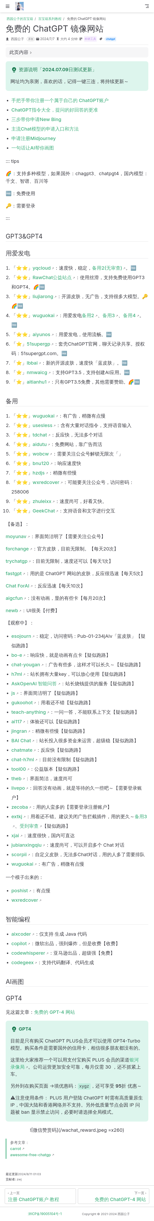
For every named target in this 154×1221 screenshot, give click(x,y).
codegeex (22, 962)
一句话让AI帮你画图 (32, 148)
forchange (17, 549)
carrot (15, 1148)
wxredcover (46, 482)
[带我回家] (21, 6)
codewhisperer (28, 953)
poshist (19, 890)
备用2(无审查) (107, 268)
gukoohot (22, 702)
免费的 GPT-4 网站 (54, 1012)
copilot (19, 943)
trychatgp (16, 561)
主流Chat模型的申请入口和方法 (45, 129)
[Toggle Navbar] (147, 6)
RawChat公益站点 (52, 277)
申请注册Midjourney (33, 138)
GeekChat (44, 511)
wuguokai (44, 315)
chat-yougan (25, 664)
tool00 (18, 769)
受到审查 (29, 826)
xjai (15, 835)
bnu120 (41, 463)
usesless (43, 425)
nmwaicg (37, 372)
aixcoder (21, 934)
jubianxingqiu (26, 845)
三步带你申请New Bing (36, 119)
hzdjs (39, 473)
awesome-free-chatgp (30, 1154)
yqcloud (42, 268)
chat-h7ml (22, 759)
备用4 (129, 315)
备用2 (88, 315)
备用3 (108, 315)
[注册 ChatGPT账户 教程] (40, 1196)
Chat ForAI (17, 586)
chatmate (21, 750)
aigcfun (14, 598)
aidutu (40, 444)
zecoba (19, 807)
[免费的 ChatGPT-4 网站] (113, 1196)
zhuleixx (42, 501)
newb (12, 610)
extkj (16, 816)
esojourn (21, 636)
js (13, 693)
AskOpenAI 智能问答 (34, 683)
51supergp (38, 344)
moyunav (16, 536)
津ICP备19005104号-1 (45, 1214)
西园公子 (17, 39)
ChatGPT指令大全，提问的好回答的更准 (54, 110)
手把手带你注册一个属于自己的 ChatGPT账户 (60, 100)
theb (16, 778)
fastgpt (14, 573)
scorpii (19, 854)
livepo (18, 788)
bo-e (16, 655)
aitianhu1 (37, 382)
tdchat (40, 435)
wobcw (41, 454)
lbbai (32, 363)
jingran (19, 731)
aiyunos (41, 334)
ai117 (16, 721)
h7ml (16, 674)
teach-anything (28, 712)
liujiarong (43, 296)
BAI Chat (21, 740)
